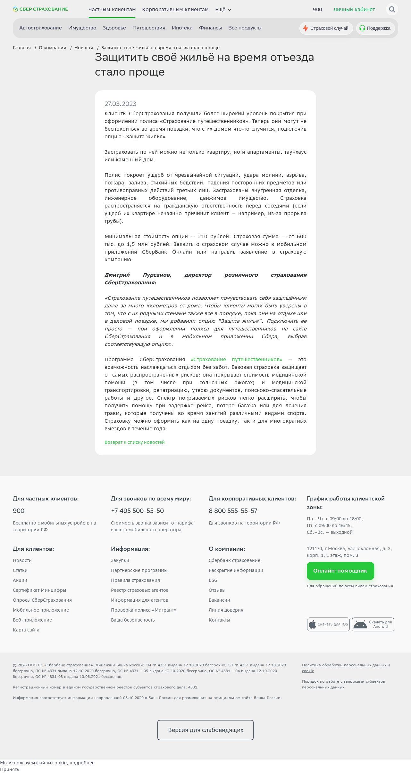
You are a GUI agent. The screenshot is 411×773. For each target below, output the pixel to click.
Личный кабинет (354, 9)
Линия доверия (226, 610)
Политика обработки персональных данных (344, 665)
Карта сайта (26, 630)
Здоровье (114, 28)
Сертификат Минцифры (39, 590)
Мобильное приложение (41, 610)
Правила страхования (135, 580)
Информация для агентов (139, 600)
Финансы (210, 28)
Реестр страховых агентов (140, 590)
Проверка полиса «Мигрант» (143, 610)
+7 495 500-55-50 (137, 511)
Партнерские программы (139, 570)
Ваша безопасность (133, 620)
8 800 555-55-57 (233, 511)
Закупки (120, 560)
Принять (9, 769)
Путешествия (148, 28)
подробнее (82, 763)
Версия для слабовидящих (205, 730)
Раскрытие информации (236, 570)
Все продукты (245, 28)
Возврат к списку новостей (135, 442)
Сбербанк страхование (234, 560)
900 (318, 9)
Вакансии (219, 600)
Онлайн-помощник (340, 570)
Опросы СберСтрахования (42, 600)
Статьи (20, 570)
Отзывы (217, 590)
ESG (213, 580)
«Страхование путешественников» (236, 359)
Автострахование (40, 28)
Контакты (219, 620)
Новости (22, 560)
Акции (20, 580)
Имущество (82, 28)
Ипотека (182, 28)
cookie (308, 670)
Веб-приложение (32, 620)
